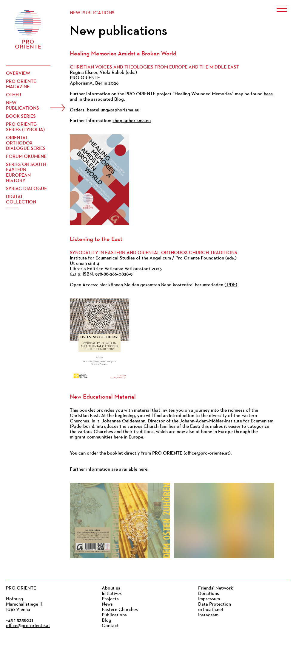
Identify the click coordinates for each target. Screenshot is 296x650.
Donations (208, 593)
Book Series (21, 116)
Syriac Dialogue (26, 188)
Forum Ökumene (26, 156)
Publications (114, 615)
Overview (18, 73)
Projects (110, 599)
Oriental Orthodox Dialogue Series (26, 143)
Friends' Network (215, 588)
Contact (110, 625)
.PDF (231, 285)
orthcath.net (210, 609)
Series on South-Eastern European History (27, 172)
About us (111, 588)
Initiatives (112, 593)
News (107, 604)
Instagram (208, 615)
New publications (22, 106)
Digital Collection (21, 200)
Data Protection (214, 604)
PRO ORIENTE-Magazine (22, 84)
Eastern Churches (120, 609)
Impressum (209, 599)
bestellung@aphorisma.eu (113, 110)
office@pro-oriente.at (207, 453)
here (268, 94)
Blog (119, 99)
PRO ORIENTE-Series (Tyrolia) (25, 127)
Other (13, 95)
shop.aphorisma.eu (131, 121)
